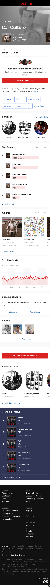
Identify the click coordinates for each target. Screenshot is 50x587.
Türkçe (4, 551)
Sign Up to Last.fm (25, 80)
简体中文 (13, 551)
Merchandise (7, 519)
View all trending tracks (11, 477)
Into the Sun (23, 464)
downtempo (33, 99)
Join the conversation (27, 356)
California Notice (41, 562)
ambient (7, 99)
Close (49, 586)
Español (21, 546)
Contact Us (6, 496)
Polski (11, 549)
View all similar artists (11, 403)
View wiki (34, 91)
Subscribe (30, 516)
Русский (29, 549)
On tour (7, 21)
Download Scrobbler (10, 510)
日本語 (5, 549)
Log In (28, 513)
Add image (26, 339)
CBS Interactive (7, 559)
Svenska (38, 549)
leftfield (19, 99)
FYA (19, 441)
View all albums (8, 252)
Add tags (30, 106)
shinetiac (41, 138)
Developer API (7, 513)
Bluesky (29, 531)
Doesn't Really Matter (21, 194)
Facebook (30, 525)
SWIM (20, 417)
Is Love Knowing (19, 184)
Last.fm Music (22, 566)
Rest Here (17, 37)
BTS (19, 420)
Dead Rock (29, 240)
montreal (21, 106)
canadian (8, 106)
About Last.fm (8, 493)
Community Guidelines (35, 498)
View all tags (39, 106)
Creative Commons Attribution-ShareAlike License (20, 571)
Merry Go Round (25, 429)
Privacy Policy (18, 562)
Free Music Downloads (11, 516)
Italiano (38, 546)
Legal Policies (29, 562)
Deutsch (12, 546)
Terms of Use (7, 562)
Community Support (34, 496)
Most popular (40, 212)
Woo (9, 138)
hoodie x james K (25, 138)
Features (5, 501)
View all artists (42, 117)
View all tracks (8, 204)
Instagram (30, 534)
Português (20, 549)
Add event (13, 312)
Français (29, 546)
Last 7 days (41, 147)
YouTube (29, 536)
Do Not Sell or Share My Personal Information (19, 564)
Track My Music (32, 493)
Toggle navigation (3, 3)
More (47, 155)
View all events (35, 312)
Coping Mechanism (20, 174)
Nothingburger (19, 154)
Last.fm (26, 3)
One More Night (24, 453)
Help (28, 501)
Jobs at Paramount (9, 566)
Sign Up (29, 510)
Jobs (4, 498)
